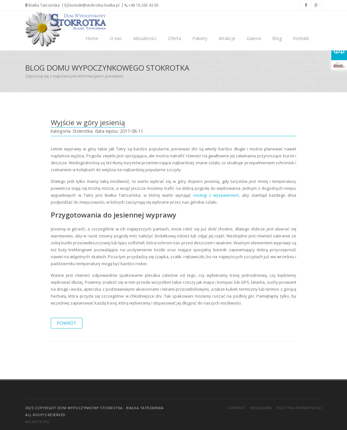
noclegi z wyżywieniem (216, 195)
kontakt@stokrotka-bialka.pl (92, 5)
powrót (66, 323)
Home (92, 38)
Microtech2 (37, 421)
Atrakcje (227, 38)
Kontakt (301, 38)
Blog (277, 38)
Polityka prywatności (299, 407)
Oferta (174, 38)
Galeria (254, 38)
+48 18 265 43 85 (142, 5)
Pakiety (199, 38)
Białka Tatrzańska (42, 5)
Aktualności (144, 38)
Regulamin (261, 407)
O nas (116, 38)
